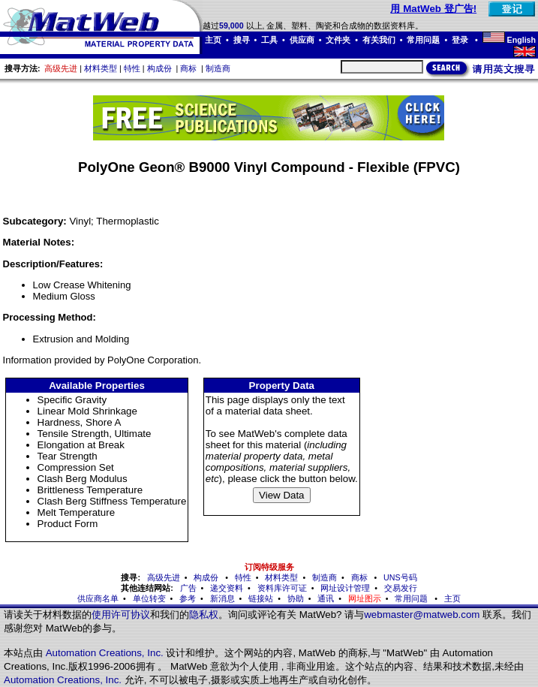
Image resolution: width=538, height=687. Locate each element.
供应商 (302, 39)
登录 (461, 39)
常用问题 (423, 39)
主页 (213, 39)
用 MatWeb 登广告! (433, 8)
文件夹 (338, 39)
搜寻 (241, 39)
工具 (269, 39)
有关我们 (378, 39)
